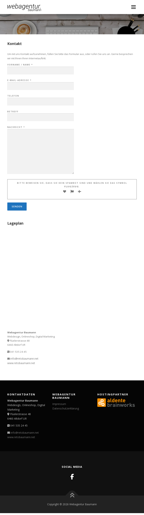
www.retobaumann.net (21, 363)
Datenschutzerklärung (65, 408)
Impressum (59, 404)
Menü (133, 7)
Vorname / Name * (40, 67)
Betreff (40, 114)
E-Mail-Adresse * (40, 83)
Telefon (40, 98)
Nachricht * (40, 150)
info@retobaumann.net (24, 358)
